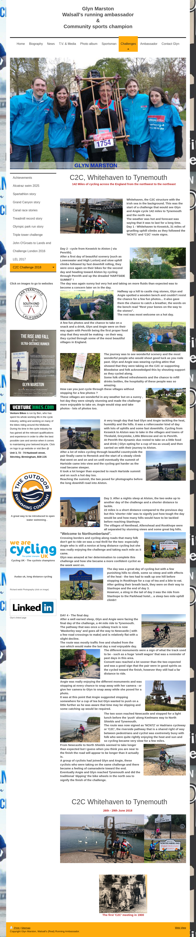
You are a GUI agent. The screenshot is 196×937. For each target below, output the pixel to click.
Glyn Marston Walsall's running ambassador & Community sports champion (98, 17)
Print (15, 927)
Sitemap (25, 927)
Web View (180, 927)
